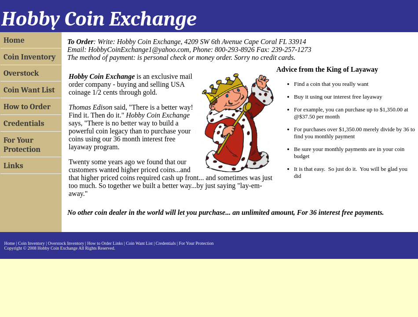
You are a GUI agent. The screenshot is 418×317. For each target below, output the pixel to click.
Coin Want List (29, 90)
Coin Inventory (30, 57)
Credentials (24, 123)
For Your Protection (22, 145)
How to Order (27, 106)
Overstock (21, 73)
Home (14, 40)
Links (13, 165)
